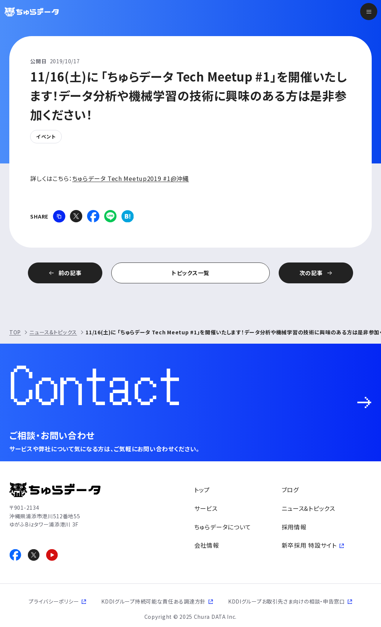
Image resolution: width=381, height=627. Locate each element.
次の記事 (311, 273)
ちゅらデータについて (222, 526)
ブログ (290, 489)
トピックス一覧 (190, 273)
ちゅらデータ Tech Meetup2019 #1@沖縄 (130, 178)
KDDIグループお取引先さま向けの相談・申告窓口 (286, 601)
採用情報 (294, 526)
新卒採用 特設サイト (309, 545)
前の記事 (70, 273)
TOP (15, 332)
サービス (206, 508)
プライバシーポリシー (54, 601)
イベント (45, 136)
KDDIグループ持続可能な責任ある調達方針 (153, 601)
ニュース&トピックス (53, 332)
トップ (202, 489)
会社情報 (206, 545)
